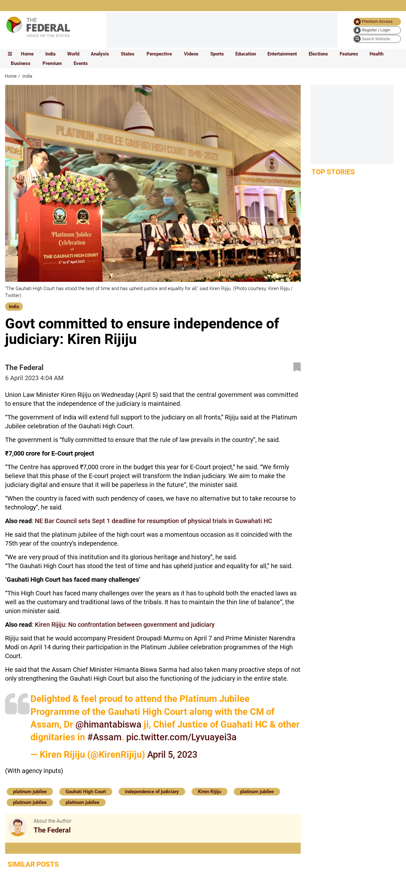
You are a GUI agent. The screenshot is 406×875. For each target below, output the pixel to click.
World (73, 54)
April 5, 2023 (172, 754)
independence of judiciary (152, 791)
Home (27, 54)
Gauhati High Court (86, 791)
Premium (52, 63)
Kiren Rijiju (209, 791)
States (127, 54)
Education (245, 54)
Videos (191, 54)
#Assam (104, 737)
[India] (14, 305)
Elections (318, 54)
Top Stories (333, 172)
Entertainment (282, 54)
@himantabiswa (108, 724)
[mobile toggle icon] (10, 54)
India (50, 54)
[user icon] (377, 30)
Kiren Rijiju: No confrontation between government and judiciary (125, 624)
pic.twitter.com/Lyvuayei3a (181, 737)
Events (81, 63)
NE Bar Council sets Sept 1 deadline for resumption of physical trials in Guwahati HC (153, 521)
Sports (217, 54)
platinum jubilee (30, 791)
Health (376, 54)
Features (349, 54)
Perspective (159, 54)
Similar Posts (33, 864)
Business (20, 63)
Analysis (100, 54)
